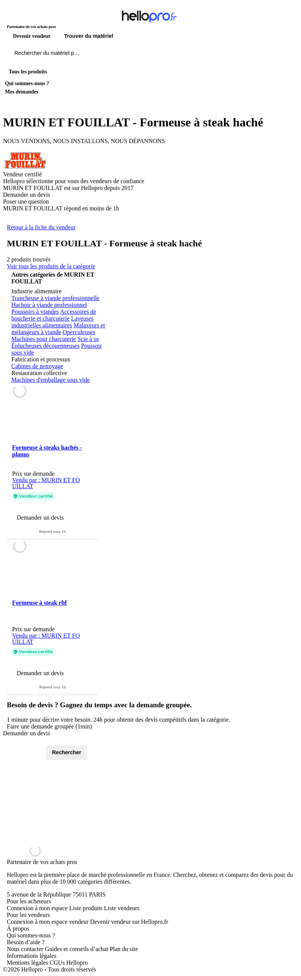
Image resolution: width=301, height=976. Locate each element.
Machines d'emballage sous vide (50, 380)
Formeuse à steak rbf (39, 602)
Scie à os (88, 339)
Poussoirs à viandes (35, 311)
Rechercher (66, 752)
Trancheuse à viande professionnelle (55, 298)
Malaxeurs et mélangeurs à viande (58, 328)
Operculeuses (79, 332)
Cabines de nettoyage (37, 366)
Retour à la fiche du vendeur (41, 227)
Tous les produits (28, 72)
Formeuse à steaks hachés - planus (47, 451)
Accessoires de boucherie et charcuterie (53, 315)
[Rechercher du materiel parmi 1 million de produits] (89, 55)
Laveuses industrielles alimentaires (52, 321)
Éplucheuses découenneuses (45, 345)
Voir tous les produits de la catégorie (51, 266)
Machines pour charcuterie (43, 339)
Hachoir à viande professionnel (49, 305)
